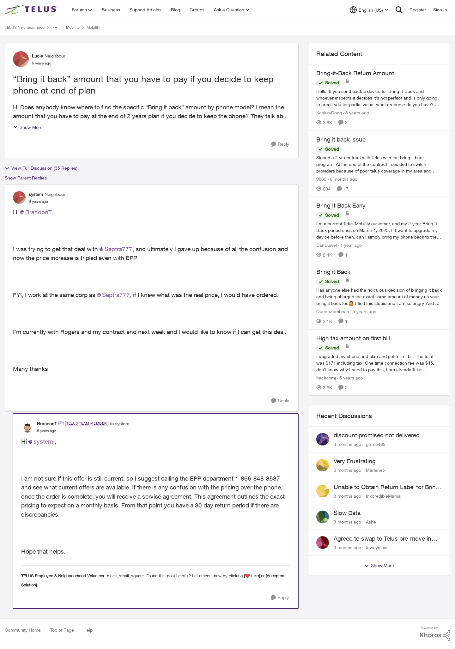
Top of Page (62, 630)
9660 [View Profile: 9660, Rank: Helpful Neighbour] (321, 178)
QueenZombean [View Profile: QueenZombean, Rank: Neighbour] (332, 311)
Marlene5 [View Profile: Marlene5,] (375, 470)
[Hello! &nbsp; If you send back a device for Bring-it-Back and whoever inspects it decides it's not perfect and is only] (379, 98)
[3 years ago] (356, 112)
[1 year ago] (350, 245)
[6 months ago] (342, 178)
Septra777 (118, 249)
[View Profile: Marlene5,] (322, 465)
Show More (28, 127)
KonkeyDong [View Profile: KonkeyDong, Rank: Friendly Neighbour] (329, 112)
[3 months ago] (347, 444)
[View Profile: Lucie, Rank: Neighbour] (21, 59)
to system (119, 423)
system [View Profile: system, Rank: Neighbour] (36, 194)
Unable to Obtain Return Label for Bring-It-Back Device (387, 487)
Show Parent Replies (26, 177)
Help (88, 630)
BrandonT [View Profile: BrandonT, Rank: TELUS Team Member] (47, 423)
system (43, 441)
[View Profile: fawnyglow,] (322, 542)
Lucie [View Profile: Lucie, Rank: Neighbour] (37, 55)
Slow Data (347, 512)
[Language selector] (369, 9)
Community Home (23, 630)
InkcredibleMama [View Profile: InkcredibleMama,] (383, 496)
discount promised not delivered (377, 435)
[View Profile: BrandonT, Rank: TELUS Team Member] (27, 427)
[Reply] (280, 144)
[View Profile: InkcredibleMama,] (322, 491)
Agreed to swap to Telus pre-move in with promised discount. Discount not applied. (384, 539)
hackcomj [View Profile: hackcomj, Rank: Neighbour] (326, 377)
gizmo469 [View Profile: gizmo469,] (375, 444)
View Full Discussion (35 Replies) (41, 168)
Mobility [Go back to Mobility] (73, 27)
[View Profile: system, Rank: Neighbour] (19, 197)
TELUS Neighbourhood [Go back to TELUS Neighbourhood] (25, 27)
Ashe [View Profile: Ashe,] (371, 521)
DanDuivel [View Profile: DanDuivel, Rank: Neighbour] (326, 245)
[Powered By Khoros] (435, 634)
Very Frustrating (355, 461)
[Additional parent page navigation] (55, 27)
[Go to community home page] (32, 10)
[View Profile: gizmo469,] (322, 439)
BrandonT (38, 212)
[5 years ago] (363, 311)
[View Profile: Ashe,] (322, 517)
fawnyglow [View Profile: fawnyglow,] (376, 547)
